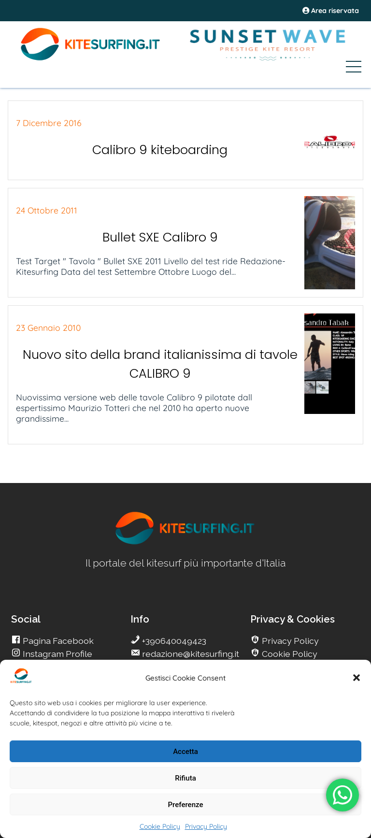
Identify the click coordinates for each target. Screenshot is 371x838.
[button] (356, 677)
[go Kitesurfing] (185, 543)
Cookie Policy (160, 826)
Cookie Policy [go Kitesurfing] (288, 654)
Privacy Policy (206, 826)
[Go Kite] (90, 59)
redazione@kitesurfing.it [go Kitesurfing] (189, 654)
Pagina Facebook (57, 641)
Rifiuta (185, 778)
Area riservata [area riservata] (330, 10)
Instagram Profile (56, 654)
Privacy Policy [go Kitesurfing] (289, 641)
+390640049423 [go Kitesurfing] (173, 641)
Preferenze (185, 804)
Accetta (185, 751)
